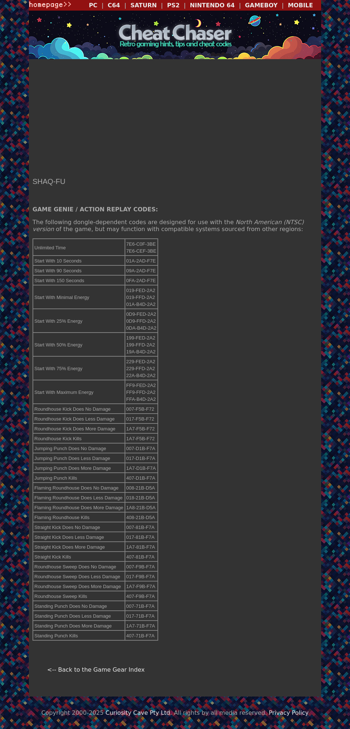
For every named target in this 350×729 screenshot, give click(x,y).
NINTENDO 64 (212, 5)
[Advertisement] (175, 119)
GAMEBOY (261, 5)
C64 (114, 5)
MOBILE (300, 5)
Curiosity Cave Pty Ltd (138, 712)
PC (93, 5)
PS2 (173, 5)
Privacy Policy (289, 712)
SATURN (143, 5)
